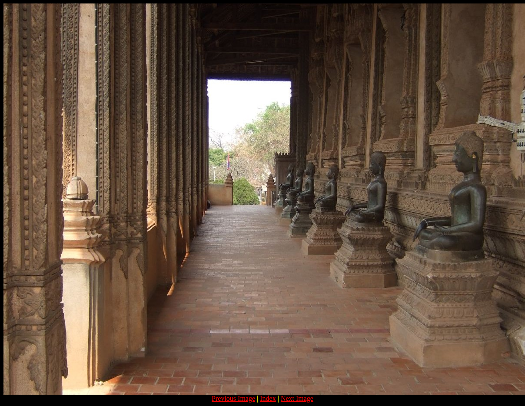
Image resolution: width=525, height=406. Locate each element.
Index (268, 398)
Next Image (297, 398)
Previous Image (233, 398)
